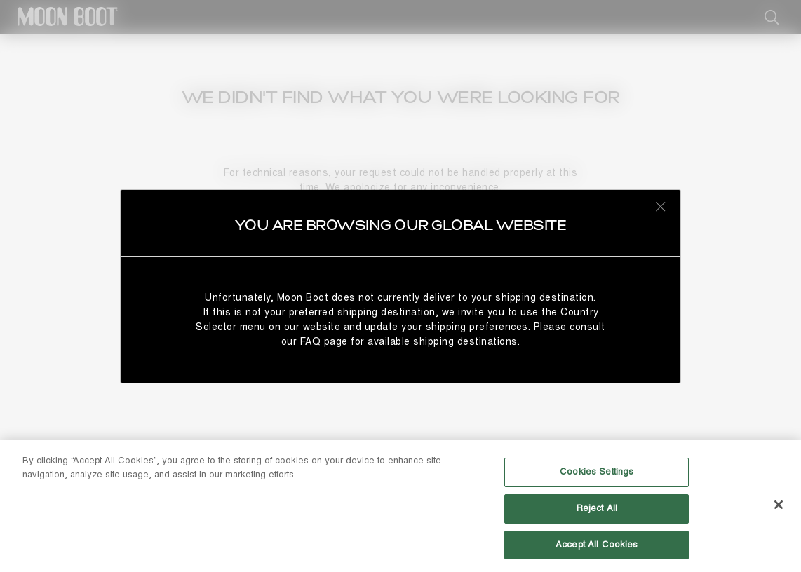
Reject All (597, 513)
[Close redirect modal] (660, 206)
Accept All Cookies (597, 549)
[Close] (778, 509)
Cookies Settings (596, 476)
